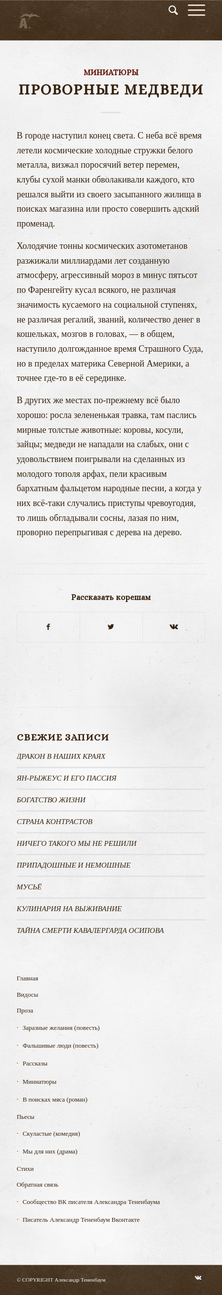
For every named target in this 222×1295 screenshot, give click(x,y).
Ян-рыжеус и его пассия (67, 778)
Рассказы (35, 1063)
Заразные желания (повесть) (61, 1027)
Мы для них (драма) (50, 1151)
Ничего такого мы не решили (77, 843)
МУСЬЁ (29, 887)
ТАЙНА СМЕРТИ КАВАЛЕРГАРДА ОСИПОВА (90, 930)
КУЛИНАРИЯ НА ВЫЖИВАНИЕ (69, 909)
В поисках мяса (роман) (55, 1099)
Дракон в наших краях (61, 756)
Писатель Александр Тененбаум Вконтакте (81, 1219)
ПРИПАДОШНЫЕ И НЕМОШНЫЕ (74, 865)
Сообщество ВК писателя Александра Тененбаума (91, 1201)
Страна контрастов (54, 822)
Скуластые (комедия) (51, 1133)
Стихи (25, 1168)
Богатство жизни (51, 800)
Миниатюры (111, 72)
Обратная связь (37, 1184)
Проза (25, 1010)
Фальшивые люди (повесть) (60, 1045)
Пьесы (26, 1116)
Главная (28, 978)
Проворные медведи (111, 89)
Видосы (28, 994)
